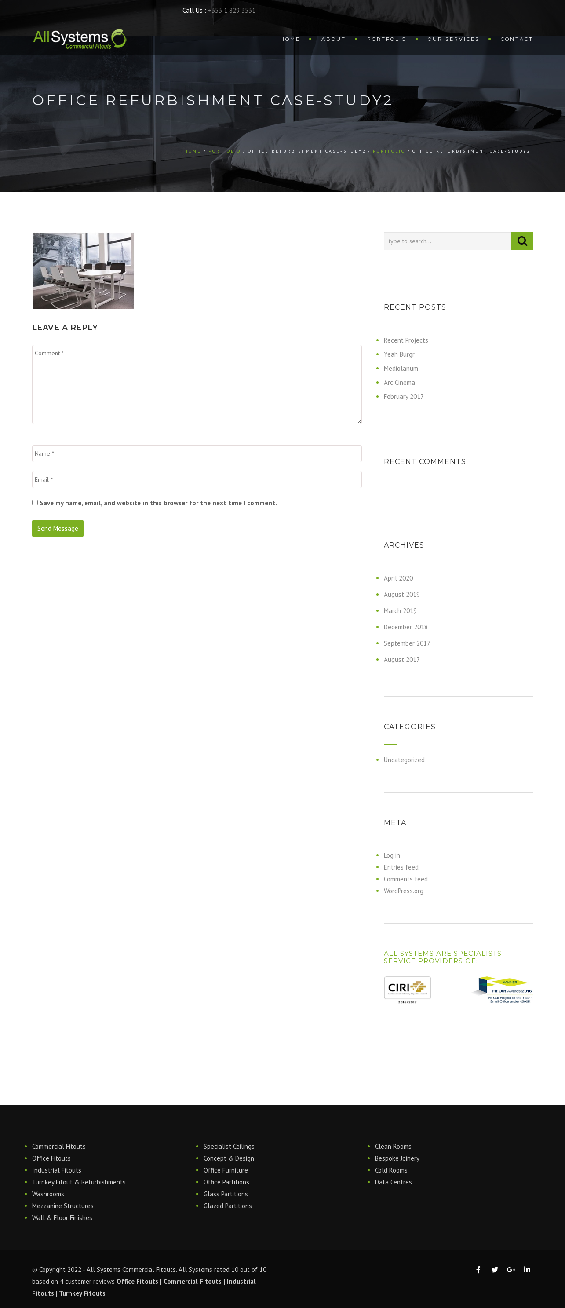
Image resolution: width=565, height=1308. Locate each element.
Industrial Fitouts (56, 1170)
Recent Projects (406, 340)
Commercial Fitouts (59, 1146)
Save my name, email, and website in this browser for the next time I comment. (158, 503)
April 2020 (398, 578)
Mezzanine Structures (63, 1206)
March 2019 (400, 611)
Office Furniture (226, 1170)
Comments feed (406, 879)
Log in (392, 855)
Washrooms (48, 1194)
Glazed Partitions (228, 1206)
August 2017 (402, 659)
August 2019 (402, 594)
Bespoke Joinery (397, 1158)
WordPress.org (403, 891)
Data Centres (393, 1182)
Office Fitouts (51, 1158)
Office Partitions (226, 1182)
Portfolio (387, 39)
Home (290, 39)
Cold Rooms (391, 1170)
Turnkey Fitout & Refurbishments (79, 1182)
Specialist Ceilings (229, 1146)
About (333, 39)
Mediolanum (401, 368)
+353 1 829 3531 (231, 10)
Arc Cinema (399, 382)
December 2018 (406, 627)
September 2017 (407, 643)
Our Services (454, 39)
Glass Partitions (226, 1194)
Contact (517, 39)
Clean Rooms (393, 1146)
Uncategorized (404, 760)
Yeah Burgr (399, 354)
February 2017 (404, 396)
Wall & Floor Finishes (62, 1217)
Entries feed (401, 867)
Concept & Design (229, 1158)
